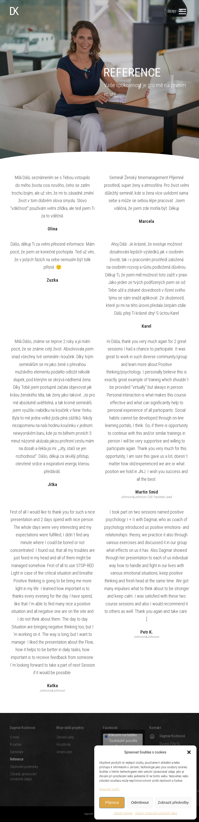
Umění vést (64, 752)
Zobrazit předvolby (173, 802)
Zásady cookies (123, 813)
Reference (16, 759)
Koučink (15, 744)
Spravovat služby (109, 789)
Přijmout (112, 802)
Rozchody (64, 744)
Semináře (16, 752)
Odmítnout (140, 802)
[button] (188, 752)
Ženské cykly (65, 737)
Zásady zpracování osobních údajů (156, 813)
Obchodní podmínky (24, 767)
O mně (14, 737)
